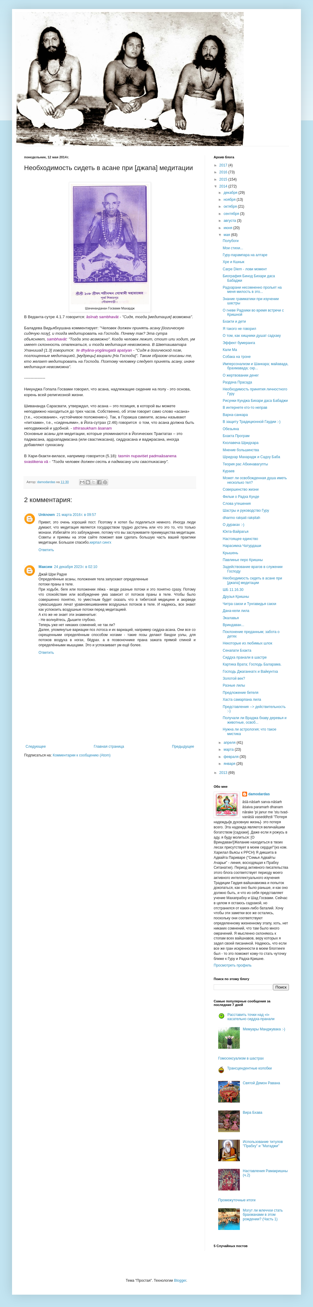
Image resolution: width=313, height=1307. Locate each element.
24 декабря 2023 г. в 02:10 (75, 567)
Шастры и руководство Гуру (246, 510)
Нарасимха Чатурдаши (242, 546)
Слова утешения (237, 503)
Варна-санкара (235, 415)
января (230, 764)
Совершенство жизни (241, 489)
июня (228, 228)
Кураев (228, 471)
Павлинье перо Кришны (243, 560)
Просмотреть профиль (233, 965)
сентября (232, 214)
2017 (223, 165)
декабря (231, 193)
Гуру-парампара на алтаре (245, 255)
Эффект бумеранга (239, 343)
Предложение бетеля (241, 693)
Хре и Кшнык (233, 262)
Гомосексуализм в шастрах (241, 1058)
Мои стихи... (233, 248)
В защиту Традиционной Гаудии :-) (251, 422)
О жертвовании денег (241, 375)
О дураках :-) (233, 525)
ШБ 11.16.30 (233, 590)
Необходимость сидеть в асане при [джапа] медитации (252, 580)
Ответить (46, 550)
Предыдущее (183, 746)
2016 (223, 172)
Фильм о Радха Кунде (241, 497)
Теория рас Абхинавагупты (245, 464)
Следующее (36, 746)
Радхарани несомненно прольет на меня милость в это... (252, 289)
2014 (223, 186)
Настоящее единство (240, 539)
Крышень (230, 553)
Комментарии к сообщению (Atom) (81, 755)
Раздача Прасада (237, 382)
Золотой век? (234, 678)
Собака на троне (237, 357)
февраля (232, 757)
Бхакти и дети (234, 321)
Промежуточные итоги (237, 1200)
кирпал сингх (100, 542)
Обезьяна (231, 429)
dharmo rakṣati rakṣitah (241, 518)
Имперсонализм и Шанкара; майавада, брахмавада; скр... (255, 366)
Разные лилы (234, 685)
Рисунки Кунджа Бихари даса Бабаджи (255, 401)
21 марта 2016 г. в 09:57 (76, 515)
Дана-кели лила (236, 611)
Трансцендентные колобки (249, 1068)
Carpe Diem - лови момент (245, 269)
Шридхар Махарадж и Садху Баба (251, 457)
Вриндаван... (233, 625)
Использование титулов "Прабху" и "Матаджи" (263, 1144)
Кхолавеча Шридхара (241, 443)
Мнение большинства (241, 450)
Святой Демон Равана (261, 1083)
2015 (223, 179)
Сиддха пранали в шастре (245, 657)
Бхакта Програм (236, 436)
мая (227, 235)
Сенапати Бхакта (237, 650)
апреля (230, 742)
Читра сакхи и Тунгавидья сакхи (249, 604)
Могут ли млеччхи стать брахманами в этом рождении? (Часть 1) (263, 1214)
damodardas (259, 794)
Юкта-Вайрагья (235, 531)
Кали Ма (230, 350)
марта (229, 749)
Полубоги (231, 241)
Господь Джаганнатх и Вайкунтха (250, 671)
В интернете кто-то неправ (245, 407)
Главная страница (109, 746)
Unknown (47, 515)
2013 (223, 773)
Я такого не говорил (239, 329)
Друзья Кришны (236, 597)
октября (231, 206)
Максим (45, 567)
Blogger (180, 1280)
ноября (230, 199)
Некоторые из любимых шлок (247, 643)
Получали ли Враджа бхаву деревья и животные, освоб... (255, 720)
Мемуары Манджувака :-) (264, 1029)
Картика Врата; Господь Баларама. (252, 664)
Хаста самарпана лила (242, 699)
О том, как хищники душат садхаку (252, 336)
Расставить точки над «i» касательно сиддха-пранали (251, 1017)
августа (230, 221)
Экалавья (231, 618)
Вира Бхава (252, 1112)
